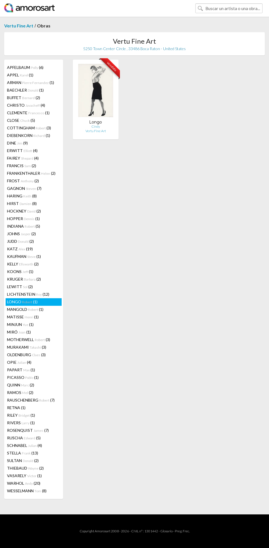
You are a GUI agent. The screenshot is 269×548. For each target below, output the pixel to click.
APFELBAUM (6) (25, 67)
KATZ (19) (20, 248)
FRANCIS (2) (21, 165)
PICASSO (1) (23, 377)
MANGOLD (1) (25, 309)
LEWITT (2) (20, 286)
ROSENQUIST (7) (28, 430)
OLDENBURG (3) (26, 354)
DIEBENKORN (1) (28, 135)
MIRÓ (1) (19, 332)
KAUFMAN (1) (24, 256)
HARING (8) (22, 195)
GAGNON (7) (24, 188)
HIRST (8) (22, 203)
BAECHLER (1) (25, 90)
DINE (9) (17, 143)
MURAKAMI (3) (26, 347)
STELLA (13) (22, 453)
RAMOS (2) (20, 392)
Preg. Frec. (182, 531)
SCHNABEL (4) (24, 445)
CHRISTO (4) (26, 105)
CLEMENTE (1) (28, 112)
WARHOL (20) (23, 483)
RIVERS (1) (21, 422)
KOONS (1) (20, 271)
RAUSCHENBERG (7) (31, 400)
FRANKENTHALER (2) (31, 173)
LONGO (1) (22, 301)
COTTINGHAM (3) (29, 127)
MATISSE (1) (23, 316)
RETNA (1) (16, 407)
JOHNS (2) (21, 233)
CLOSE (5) (21, 120)
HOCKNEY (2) (24, 211)
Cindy (95, 126)
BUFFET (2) (23, 97)
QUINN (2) (20, 385)
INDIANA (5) (23, 226)
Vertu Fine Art (18, 25)
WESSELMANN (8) (27, 490)
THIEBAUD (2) (25, 468)
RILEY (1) (21, 415)
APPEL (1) (20, 75)
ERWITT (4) (22, 150)
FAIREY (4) (23, 158)
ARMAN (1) (30, 82)
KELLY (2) (23, 264)
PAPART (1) (21, 369)
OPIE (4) (19, 362)
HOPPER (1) (23, 218)
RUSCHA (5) (24, 437)
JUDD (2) (20, 241)
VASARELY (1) (24, 475)
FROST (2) (23, 180)
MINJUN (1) (20, 324)
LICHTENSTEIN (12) (28, 294)
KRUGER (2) (24, 279)
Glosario (166, 531)
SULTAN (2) (23, 460)
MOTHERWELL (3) (28, 339)
